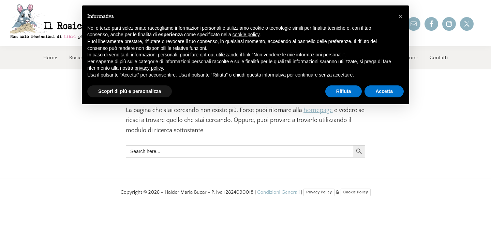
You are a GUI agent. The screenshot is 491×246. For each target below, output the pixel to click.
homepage (318, 110)
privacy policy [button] (149, 68)
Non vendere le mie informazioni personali (297, 54)
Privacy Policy (319, 192)
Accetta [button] (384, 91)
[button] (400, 16)
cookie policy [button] (246, 34)
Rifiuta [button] (343, 91)
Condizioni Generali (279, 192)
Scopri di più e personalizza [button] (129, 91)
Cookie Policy (355, 192)
